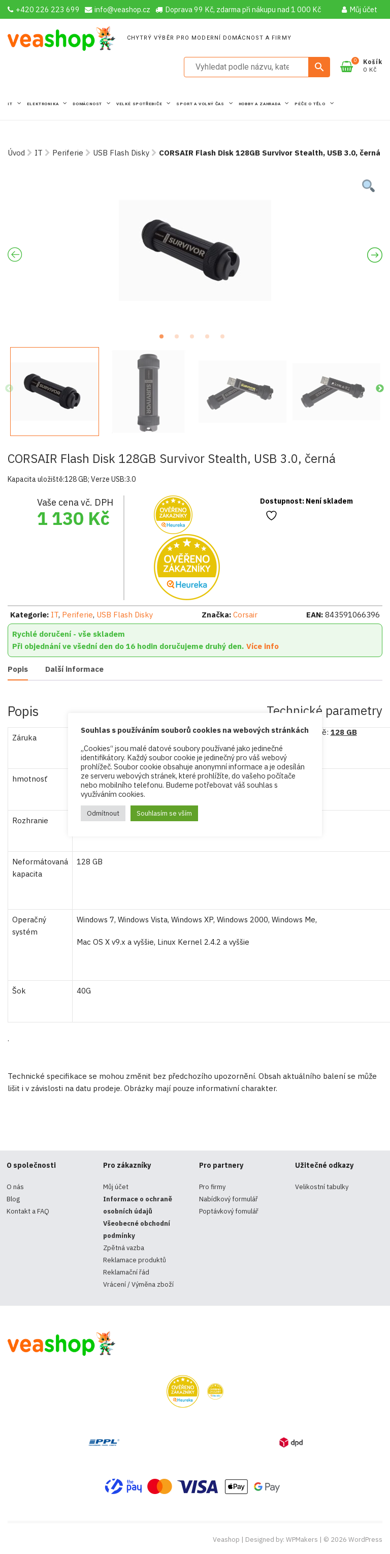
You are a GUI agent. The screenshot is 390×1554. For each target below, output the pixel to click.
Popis (18, 669)
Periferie (67, 153)
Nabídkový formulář (228, 1199)
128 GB (344, 732)
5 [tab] (225, 339)
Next (380, 389)
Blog (13, 1199)
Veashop (226, 1539)
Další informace (74, 669)
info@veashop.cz (117, 9)
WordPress (365, 1539)
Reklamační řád (126, 1272)
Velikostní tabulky (321, 1187)
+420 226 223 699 (44, 9)
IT (11, 104)
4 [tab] (210, 339)
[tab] (18, 670)
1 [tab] (164, 339)
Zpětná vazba (123, 1248)
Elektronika (43, 104)
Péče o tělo (311, 104)
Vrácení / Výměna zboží (138, 1284)
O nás (15, 1187)
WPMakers (302, 1539)
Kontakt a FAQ (28, 1211)
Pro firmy (212, 1187)
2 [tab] (180, 339)
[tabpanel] (195, 250)
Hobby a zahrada (260, 104)
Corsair (245, 614)
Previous (9, 389)
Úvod (16, 153)
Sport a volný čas (200, 104)
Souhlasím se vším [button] (164, 813)
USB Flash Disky (121, 153)
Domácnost (88, 104)
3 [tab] (195, 339)
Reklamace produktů (134, 1260)
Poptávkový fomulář (228, 1211)
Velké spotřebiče (140, 104)
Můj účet (359, 9)
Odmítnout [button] (103, 813)
